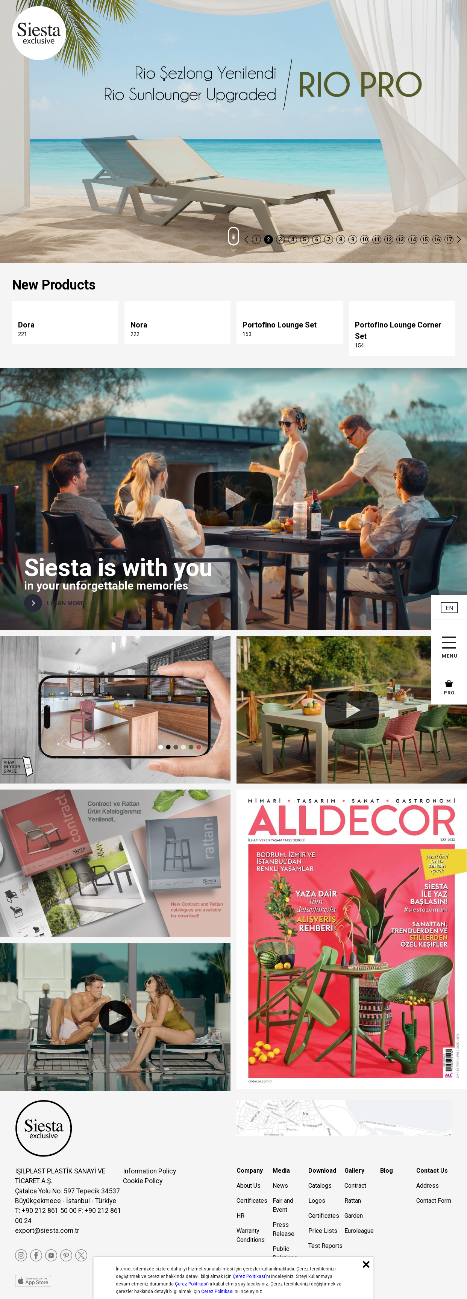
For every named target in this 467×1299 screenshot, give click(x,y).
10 (365, 239)
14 (413, 239)
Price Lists (322, 1230)
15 (425, 239)
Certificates (252, 1200)
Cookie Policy (142, 1181)
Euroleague (359, 1230)
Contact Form (433, 1200)
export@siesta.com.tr (47, 1230)
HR (240, 1215)
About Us (249, 1185)
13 (401, 239)
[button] (246, 240)
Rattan (352, 1200)
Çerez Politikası (249, 1276)
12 (389, 239)
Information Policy (149, 1171)
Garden (353, 1215)
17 (449, 239)
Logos (316, 1200)
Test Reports (325, 1245)
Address (427, 1185)
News (280, 1185)
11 (377, 239)
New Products (54, 285)
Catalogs (320, 1185)
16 (437, 239)
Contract (355, 1185)
